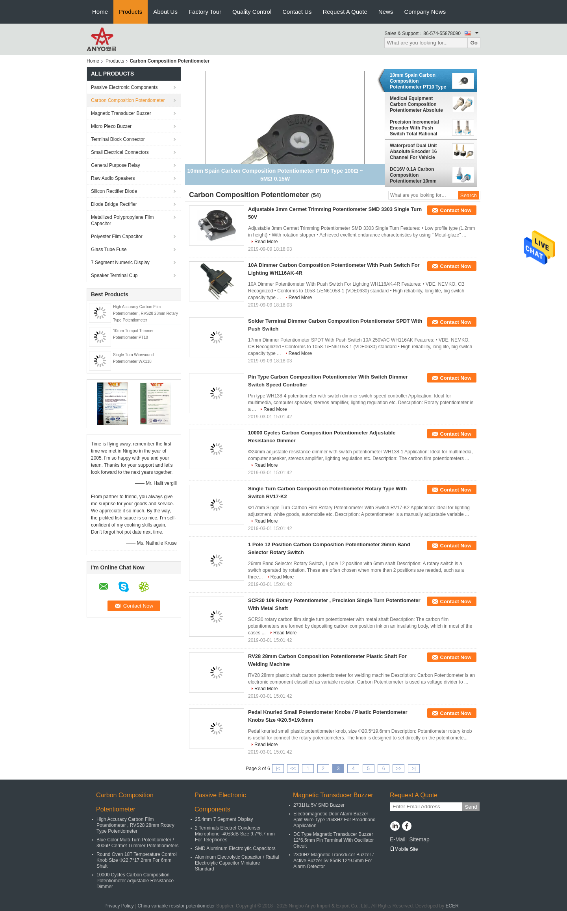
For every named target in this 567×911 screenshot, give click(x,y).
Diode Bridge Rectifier (114, 204)
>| (414, 768)
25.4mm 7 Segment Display (224, 819)
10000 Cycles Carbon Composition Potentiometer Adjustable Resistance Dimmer (135, 880)
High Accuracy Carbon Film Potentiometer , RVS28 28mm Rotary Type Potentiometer (145, 313)
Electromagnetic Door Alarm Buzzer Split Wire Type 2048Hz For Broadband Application (334, 819)
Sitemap (419, 839)
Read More (266, 241)
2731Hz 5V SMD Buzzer (319, 805)
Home (100, 11)
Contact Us (296, 11)
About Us (165, 11)
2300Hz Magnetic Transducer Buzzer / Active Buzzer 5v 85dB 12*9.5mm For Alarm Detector (333, 860)
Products (130, 11)
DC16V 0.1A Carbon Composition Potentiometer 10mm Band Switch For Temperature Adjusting (415, 175)
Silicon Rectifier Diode (114, 191)
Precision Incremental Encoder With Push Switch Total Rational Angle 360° (414, 128)
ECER (452, 906)
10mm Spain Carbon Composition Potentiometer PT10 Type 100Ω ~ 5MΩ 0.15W (418, 81)
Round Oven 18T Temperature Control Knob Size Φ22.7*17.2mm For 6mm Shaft (136, 860)
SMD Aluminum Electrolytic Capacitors (235, 848)
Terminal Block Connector (118, 139)
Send (471, 807)
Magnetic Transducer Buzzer (121, 113)
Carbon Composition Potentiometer (128, 100)
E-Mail (398, 839)
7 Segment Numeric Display (120, 262)
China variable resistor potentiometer (176, 906)
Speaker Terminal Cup (114, 275)
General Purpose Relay (115, 165)
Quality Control (251, 11)
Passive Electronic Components (124, 87)
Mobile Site (404, 849)
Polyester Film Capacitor (117, 236)
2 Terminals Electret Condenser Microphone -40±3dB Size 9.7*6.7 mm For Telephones (235, 834)
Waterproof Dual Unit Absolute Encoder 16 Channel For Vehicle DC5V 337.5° (413, 151)
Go (474, 43)
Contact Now (455, 210)
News (385, 11)
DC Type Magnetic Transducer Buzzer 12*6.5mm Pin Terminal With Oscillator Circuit (333, 840)
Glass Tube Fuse (109, 249)
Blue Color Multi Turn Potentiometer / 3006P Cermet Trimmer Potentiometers (137, 842)
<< (293, 768)
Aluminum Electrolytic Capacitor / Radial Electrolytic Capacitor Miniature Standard (237, 863)
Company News (425, 11)
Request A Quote (344, 11)
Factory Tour (205, 11)
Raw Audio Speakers (113, 178)
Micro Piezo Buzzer (111, 126)
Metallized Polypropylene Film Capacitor (122, 220)
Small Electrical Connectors (120, 152)
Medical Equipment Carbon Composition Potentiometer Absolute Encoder (416, 104)
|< (278, 768)
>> (398, 768)
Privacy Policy (119, 906)
